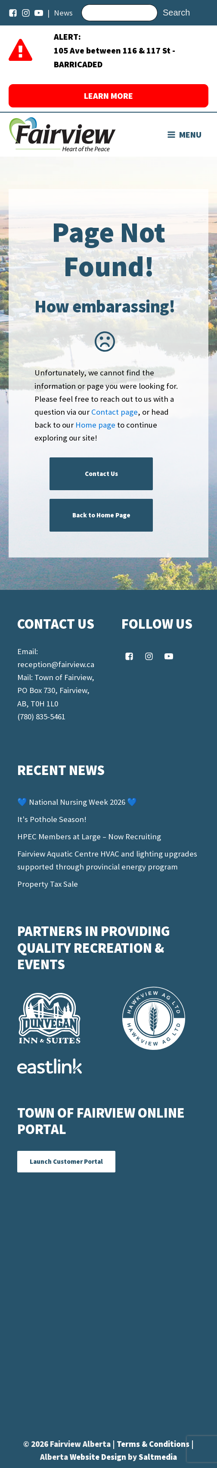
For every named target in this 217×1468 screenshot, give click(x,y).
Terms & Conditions (154, 1444)
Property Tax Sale (47, 884)
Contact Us (101, 473)
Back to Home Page (101, 515)
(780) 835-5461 (41, 716)
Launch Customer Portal (66, 1161)
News (63, 13)
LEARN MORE (108, 95)
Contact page (114, 412)
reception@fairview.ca (55, 664)
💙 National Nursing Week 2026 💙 (77, 802)
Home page (95, 425)
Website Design (99, 1457)
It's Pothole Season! (52, 819)
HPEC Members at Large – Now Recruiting (89, 836)
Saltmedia (158, 1457)
